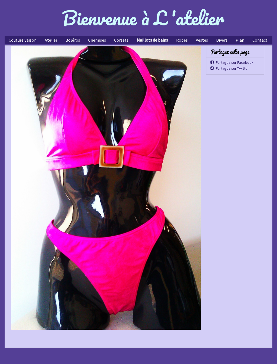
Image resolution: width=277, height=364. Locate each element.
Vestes (202, 40)
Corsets (121, 40)
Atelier (51, 40)
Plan (240, 40)
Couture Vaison (23, 40)
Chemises (97, 40)
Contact (260, 40)
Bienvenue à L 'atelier (143, 18)
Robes (182, 40)
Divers (221, 40)
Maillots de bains (152, 40)
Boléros (72, 40)
